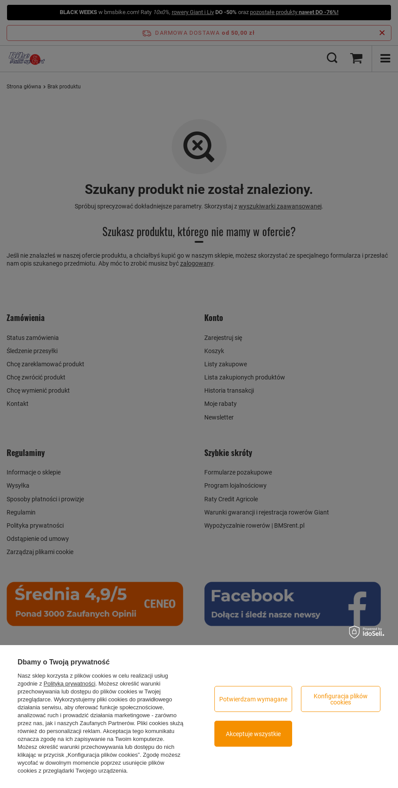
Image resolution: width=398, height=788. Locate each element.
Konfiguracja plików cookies (341, 699)
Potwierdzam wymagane (253, 699)
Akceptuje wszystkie (253, 733)
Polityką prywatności (69, 683)
